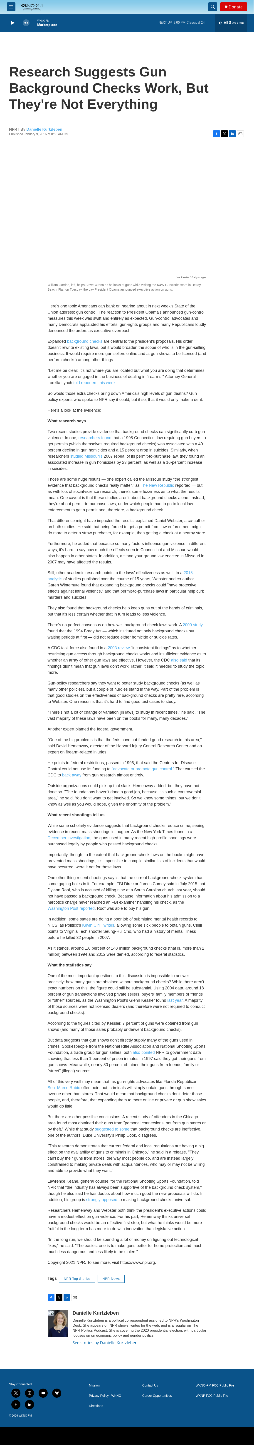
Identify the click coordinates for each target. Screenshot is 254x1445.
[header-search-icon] (212, 6)
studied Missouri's (86, 456)
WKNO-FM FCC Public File (215, 1385)
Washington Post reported (71, 908)
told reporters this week (94, 382)
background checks (84, 341)
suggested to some (112, 1129)
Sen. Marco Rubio (64, 1087)
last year (174, 1000)
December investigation (69, 838)
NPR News (111, 1278)
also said (179, 660)
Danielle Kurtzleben (44, 129)
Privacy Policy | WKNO (105, 1395)
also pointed (144, 1052)
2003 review (119, 648)
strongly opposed (101, 1199)
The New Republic (157, 485)
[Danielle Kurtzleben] (58, 1323)
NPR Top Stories (77, 1278)
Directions (96, 1406)
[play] (12, 22)
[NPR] (44, 1436)
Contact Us (150, 1385)
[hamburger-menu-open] (11, 6)
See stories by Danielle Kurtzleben (105, 1342)
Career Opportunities (157, 1395)
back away (71, 775)
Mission (94, 1385)
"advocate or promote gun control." (143, 769)
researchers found (95, 438)
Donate (236, 7)
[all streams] (231, 23)
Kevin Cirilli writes (98, 925)
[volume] (26, 23)
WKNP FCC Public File (212, 1395)
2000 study (193, 625)
